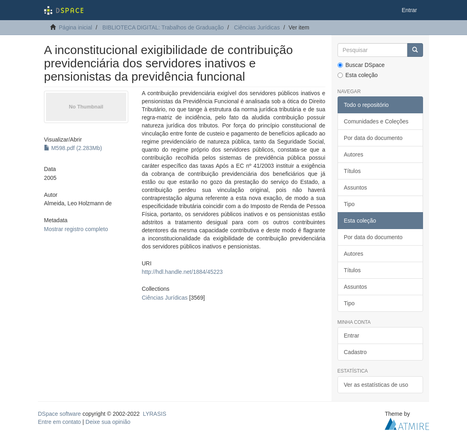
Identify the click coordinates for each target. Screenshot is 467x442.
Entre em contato (59, 422)
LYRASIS (154, 414)
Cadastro (355, 352)
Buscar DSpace (361, 65)
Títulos (352, 171)
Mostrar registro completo (76, 229)
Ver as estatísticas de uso (376, 385)
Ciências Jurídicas (257, 27)
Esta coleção (358, 75)
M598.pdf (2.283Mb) (73, 148)
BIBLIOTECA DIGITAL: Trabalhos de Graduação (163, 27)
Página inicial (75, 27)
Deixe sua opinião (107, 422)
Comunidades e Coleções (376, 121)
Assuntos (355, 187)
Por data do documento (373, 138)
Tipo (349, 204)
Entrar (351, 335)
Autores (353, 154)
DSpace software (59, 414)
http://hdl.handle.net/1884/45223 (182, 272)
